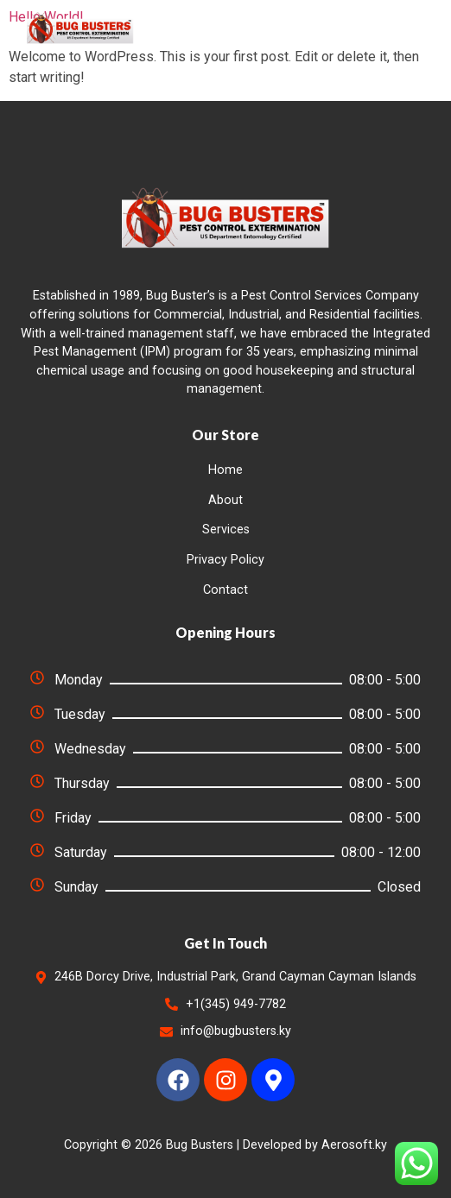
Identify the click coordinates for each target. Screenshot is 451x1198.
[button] (406, 28)
